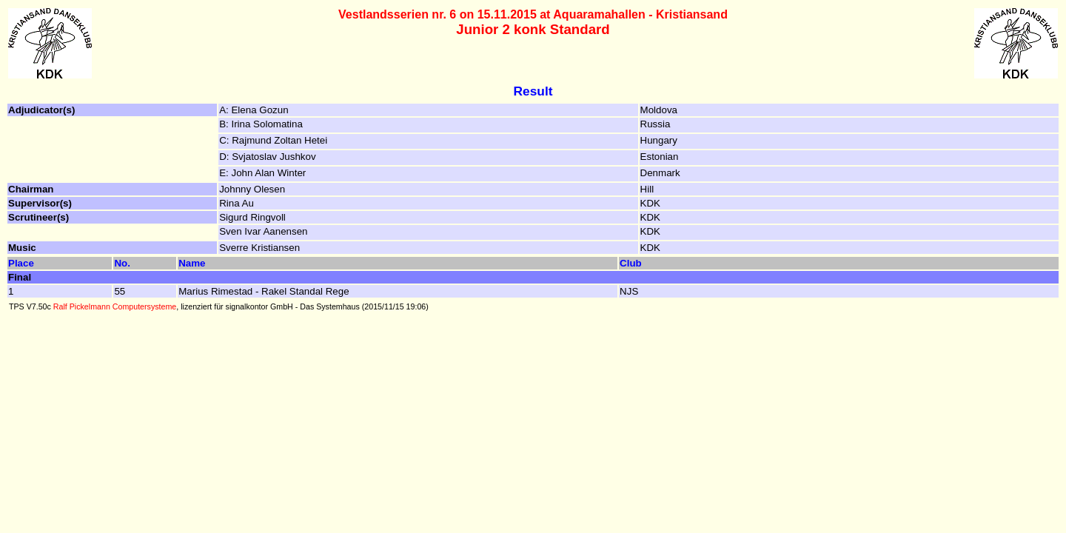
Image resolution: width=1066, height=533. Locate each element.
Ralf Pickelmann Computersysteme (114, 306)
